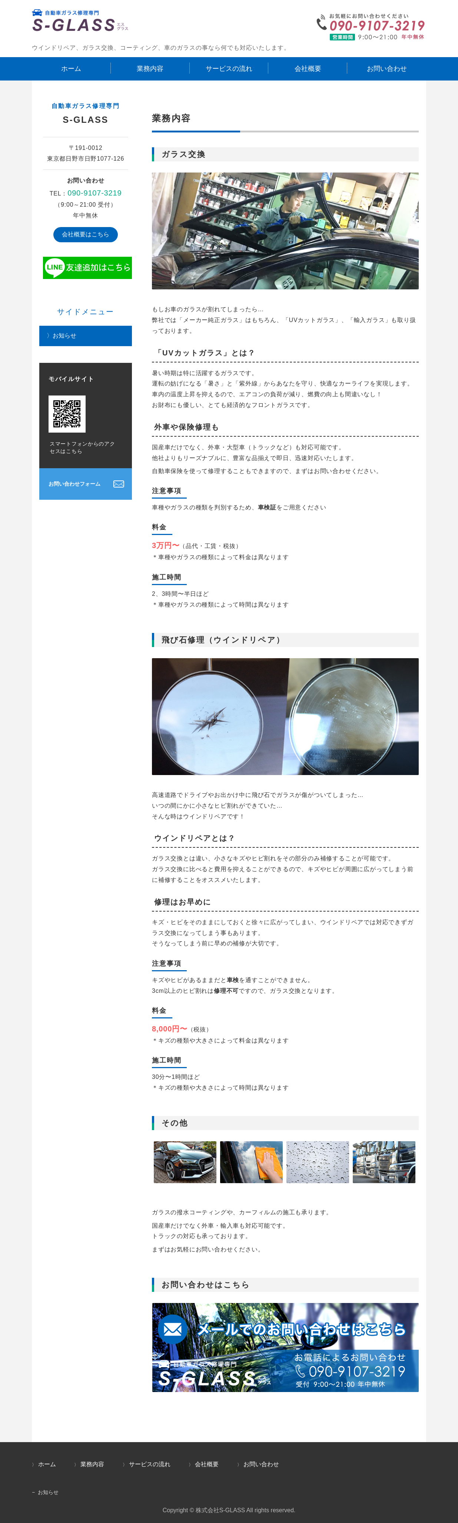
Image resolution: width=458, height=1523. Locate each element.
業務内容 (150, 68)
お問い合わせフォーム (74, 484)
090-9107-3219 (94, 193)
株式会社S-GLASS (220, 1510)
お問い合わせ (387, 68)
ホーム (71, 68)
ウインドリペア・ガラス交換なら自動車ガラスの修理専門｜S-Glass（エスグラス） (80, 23)
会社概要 (308, 68)
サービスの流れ (229, 68)
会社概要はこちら (85, 234)
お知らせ (64, 335)
